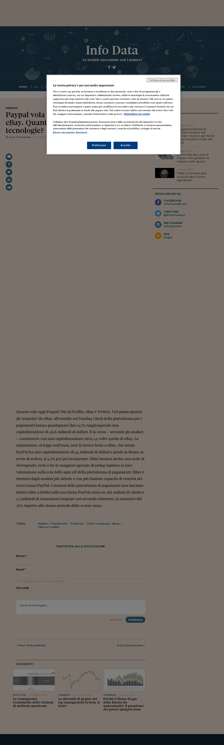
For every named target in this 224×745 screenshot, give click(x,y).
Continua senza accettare (162, 80)
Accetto (126, 145)
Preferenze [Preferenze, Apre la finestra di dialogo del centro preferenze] (99, 145)
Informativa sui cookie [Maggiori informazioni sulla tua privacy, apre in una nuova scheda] (137, 114)
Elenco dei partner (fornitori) (70, 132)
